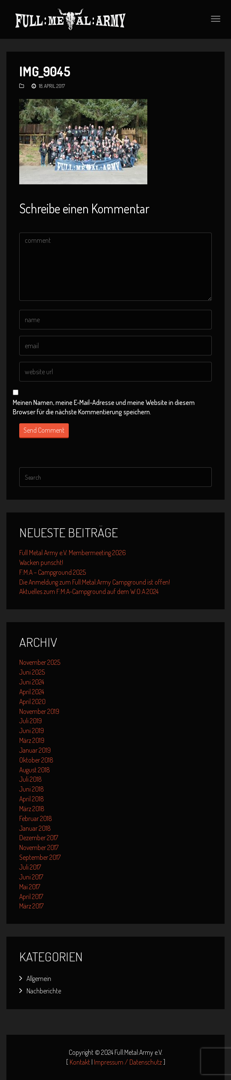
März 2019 (31, 740)
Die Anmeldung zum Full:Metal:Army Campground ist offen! (94, 582)
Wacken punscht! (41, 562)
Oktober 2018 (36, 760)
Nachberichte (43, 991)
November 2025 (39, 662)
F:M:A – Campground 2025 (52, 572)
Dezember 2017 (38, 837)
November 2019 (39, 711)
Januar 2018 (35, 828)
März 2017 (31, 906)
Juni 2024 (31, 682)
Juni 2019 (31, 730)
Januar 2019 (35, 750)
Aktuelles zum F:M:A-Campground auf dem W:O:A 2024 (88, 591)
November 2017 (38, 847)
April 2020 (32, 701)
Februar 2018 (35, 818)
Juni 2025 (32, 672)
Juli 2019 (30, 720)
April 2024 (31, 691)
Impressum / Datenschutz (128, 1062)
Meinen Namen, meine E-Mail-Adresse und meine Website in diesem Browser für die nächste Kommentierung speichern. (104, 407)
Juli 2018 (30, 779)
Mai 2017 (29, 886)
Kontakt (80, 1062)
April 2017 (31, 896)
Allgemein (38, 978)
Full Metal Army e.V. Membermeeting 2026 (72, 552)
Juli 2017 (30, 867)
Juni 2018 (31, 789)
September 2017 (40, 857)
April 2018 (31, 799)
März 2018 (31, 808)
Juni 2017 (31, 877)
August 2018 (34, 770)
